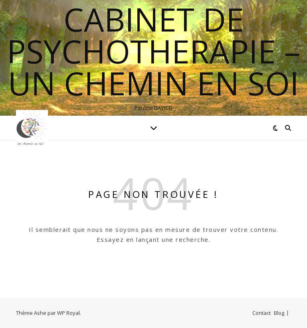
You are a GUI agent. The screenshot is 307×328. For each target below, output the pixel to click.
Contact (261, 312)
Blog (279, 312)
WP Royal (68, 312)
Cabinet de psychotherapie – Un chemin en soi (153, 51)
